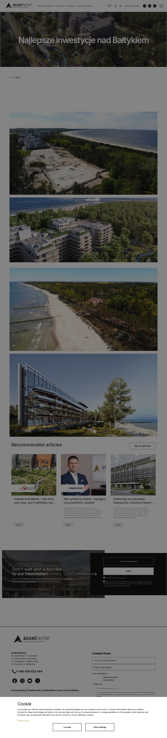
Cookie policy (23, 720)
